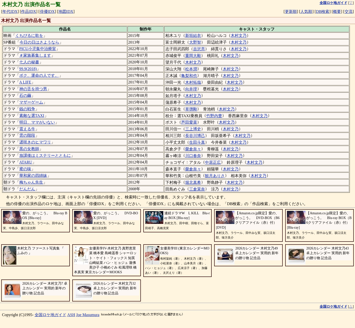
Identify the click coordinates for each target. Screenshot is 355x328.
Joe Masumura (88, 315)
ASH (71, 315)
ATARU (25, 162)
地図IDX (65, 11)
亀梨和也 (189, 76)
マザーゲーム (31, 102)
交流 (349, 11)
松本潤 (191, 69)
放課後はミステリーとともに (45, 155)
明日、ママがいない (37, 122)
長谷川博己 (195, 136)
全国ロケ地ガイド (50, 315)
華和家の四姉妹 (33, 175)
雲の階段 (27, 135)
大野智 (195, 42)
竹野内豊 (214, 116)
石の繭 (25, 95)
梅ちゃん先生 (31, 182)
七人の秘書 (29, 62)
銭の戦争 (27, 109)
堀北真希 (193, 182)
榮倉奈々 (193, 149)
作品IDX (28, 11)
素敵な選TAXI (31, 115)
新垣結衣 (193, 35)
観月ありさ (215, 176)
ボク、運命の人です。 (39, 75)
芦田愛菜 (189, 122)
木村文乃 (239, 35)
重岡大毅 (193, 56)
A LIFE (25, 82)
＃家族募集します (35, 55)
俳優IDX (47, 11)
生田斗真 (197, 142)
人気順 (306, 11)
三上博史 (193, 129)
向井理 (191, 89)
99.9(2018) (28, 69)
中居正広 (213, 162)
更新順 (291, 11)
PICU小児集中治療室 (37, 49)
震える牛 (27, 129)
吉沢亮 (199, 49)
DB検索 (322, 11)
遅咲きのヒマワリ (35, 142)
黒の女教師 (29, 149)
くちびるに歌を (29, 35)
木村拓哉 (193, 82)
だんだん (27, 189)
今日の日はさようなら (39, 42)
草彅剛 (191, 109)
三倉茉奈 (197, 189)
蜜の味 (25, 169)
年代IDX (9, 11)
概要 (337, 11)
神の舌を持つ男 (33, 89)
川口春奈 (193, 156)
